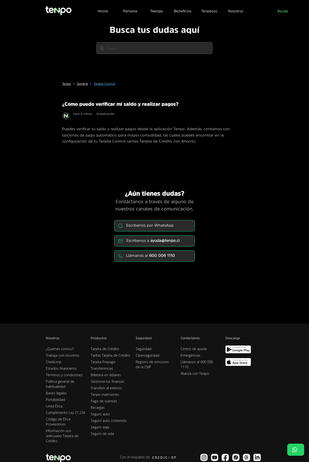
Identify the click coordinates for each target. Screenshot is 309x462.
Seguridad (143, 348)
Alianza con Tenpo (195, 373)
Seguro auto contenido (109, 420)
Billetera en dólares (106, 375)
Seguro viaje (100, 427)
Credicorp (53, 362)
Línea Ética (54, 406)
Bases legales (56, 393)
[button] (130, 10)
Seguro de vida (102, 433)
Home (103, 11)
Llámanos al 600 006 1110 (197, 364)
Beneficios (182, 11)
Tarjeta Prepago (103, 362)
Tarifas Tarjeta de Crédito (110, 355)
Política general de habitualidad (60, 384)
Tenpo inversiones (105, 394)
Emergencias (190, 355)
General (82, 83)
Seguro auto (100, 414)
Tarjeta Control (104, 83)
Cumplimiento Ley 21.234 (65, 412)
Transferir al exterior (106, 388)
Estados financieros (61, 368)
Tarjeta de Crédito (105, 348)
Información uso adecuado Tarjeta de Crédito (62, 435)
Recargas (98, 407)
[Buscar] (154, 48)
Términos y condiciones (64, 375)
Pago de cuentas (104, 401)
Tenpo (66, 83)
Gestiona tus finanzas (107, 381)
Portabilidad (55, 399)
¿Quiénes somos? (59, 348)
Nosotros (235, 11)
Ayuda (282, 11)
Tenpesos (209, 11)
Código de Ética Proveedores (58, 421)
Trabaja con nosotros (62, 355)
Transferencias (102, 368)
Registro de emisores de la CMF (152, 364)
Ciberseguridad (147, 355)
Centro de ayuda (194, 348)
